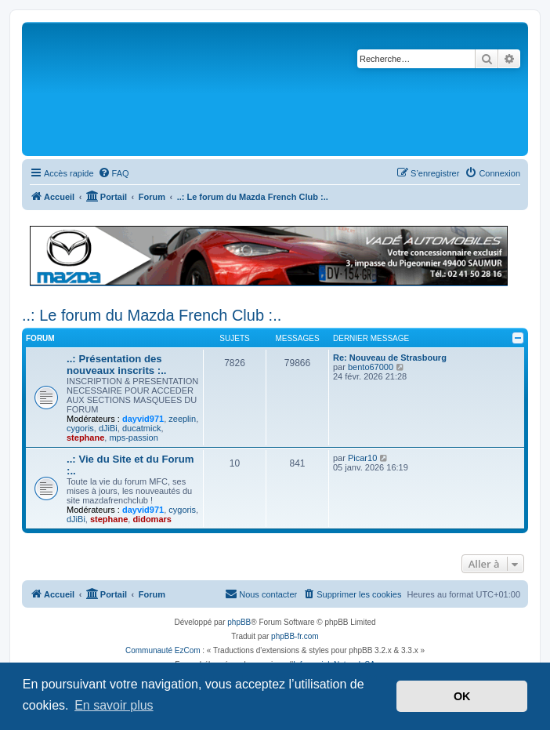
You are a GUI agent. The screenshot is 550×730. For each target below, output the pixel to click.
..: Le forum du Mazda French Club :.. (151, 315)
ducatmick (141, 428)
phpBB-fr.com (295, 636)
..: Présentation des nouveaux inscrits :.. (117, 364)
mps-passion (133, 437)
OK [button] (462, 696)
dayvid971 (143, 418)
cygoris (80, 428)
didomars (152, 519)
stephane (85, 437)
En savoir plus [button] (114, 705)
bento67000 (370, 367)
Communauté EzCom (163, 650)
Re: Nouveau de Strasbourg (390, 357)
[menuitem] (113, 173)
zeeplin (182, 418)
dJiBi (108, 428)
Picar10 (362, 458)
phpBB (239, 622)
